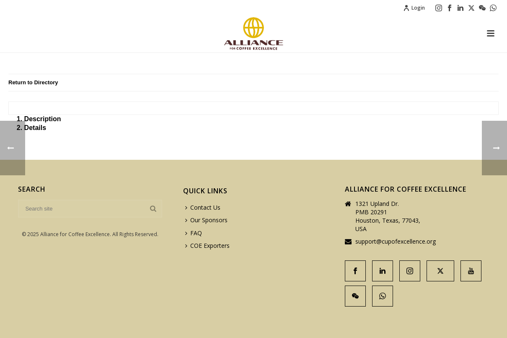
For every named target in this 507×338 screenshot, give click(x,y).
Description (42, 118)
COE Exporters (207, 246)
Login (414, 7)
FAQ (193, 233)
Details (35, 127)
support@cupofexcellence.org (395, 241)
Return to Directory (33, 82)
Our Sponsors (206, 220)
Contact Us (202, 207)
